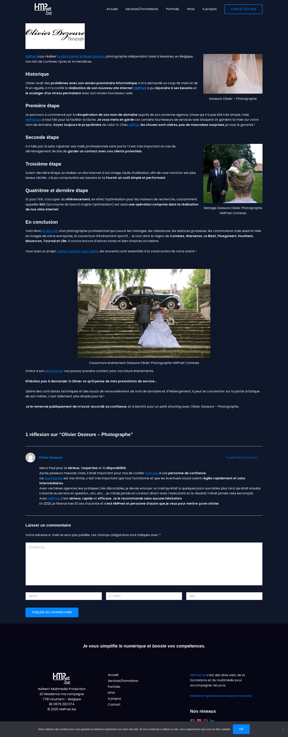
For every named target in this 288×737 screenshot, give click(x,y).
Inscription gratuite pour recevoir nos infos (223, 696)
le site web (50, 231)
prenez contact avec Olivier (79, 251)
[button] (244, 9)
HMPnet (31, 56)
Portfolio (114, 687)
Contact (114, 706)
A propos (115, 700)
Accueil (113, 675)
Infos (111, 694)
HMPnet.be (33, 119)
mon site (152, 473)
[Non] (283, 729)
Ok (241, 729)
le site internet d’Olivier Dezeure (83, 56)
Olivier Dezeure (51, 457)
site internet (54, 371)
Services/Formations (124, 681)
